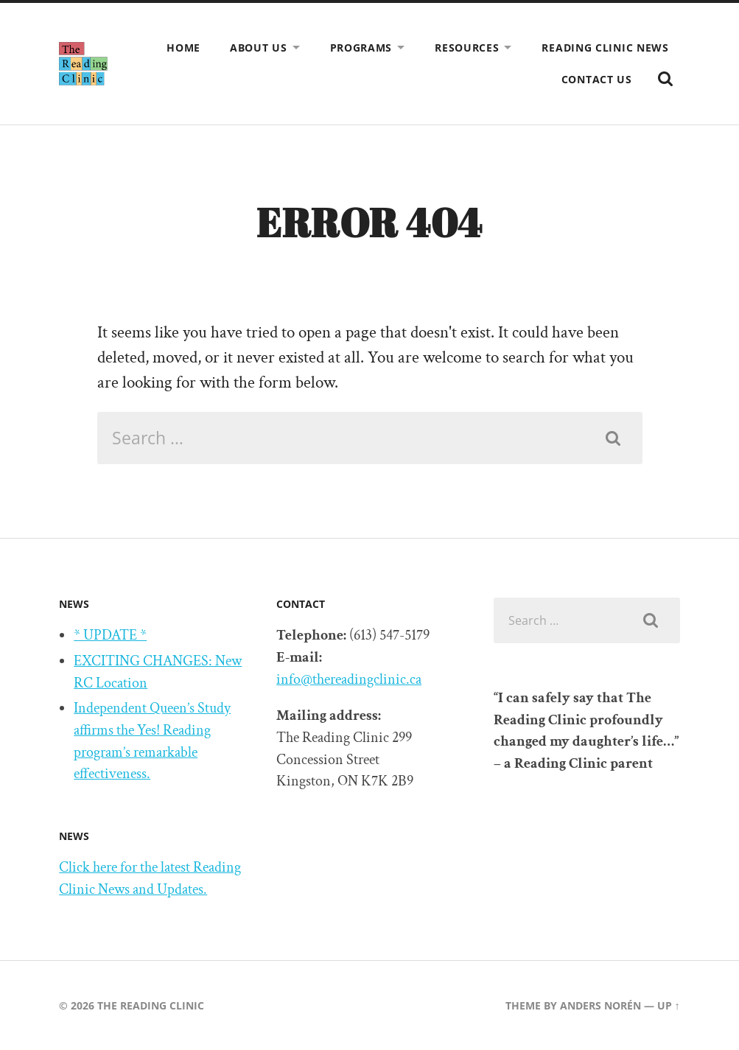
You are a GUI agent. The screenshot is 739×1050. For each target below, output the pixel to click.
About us (258, 48)
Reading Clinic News (605, 48)
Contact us (596, 79)
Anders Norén (600, 1005)
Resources (467, 48)
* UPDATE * (110, 635)
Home (183, 48)
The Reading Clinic (150, 1005)
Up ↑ (668, 1005)
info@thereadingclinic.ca (348, 679)
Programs (361, 48)
